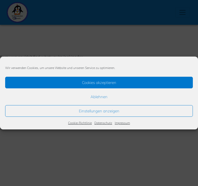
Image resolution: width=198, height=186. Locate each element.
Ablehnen (99, 96)
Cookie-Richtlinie (80, 123)
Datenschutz (103, 123)
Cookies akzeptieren (99, 82)
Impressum (122, 123)
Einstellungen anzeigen (99, 111)
